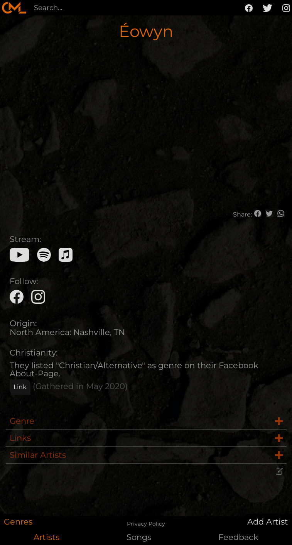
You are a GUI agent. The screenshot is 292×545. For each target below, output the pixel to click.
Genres (18, 521)
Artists (46, 537)
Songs (139, 537)
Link (20, 387)
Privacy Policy (146, 523)
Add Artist (267, 521)
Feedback (238, 537)
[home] (14, 7)
